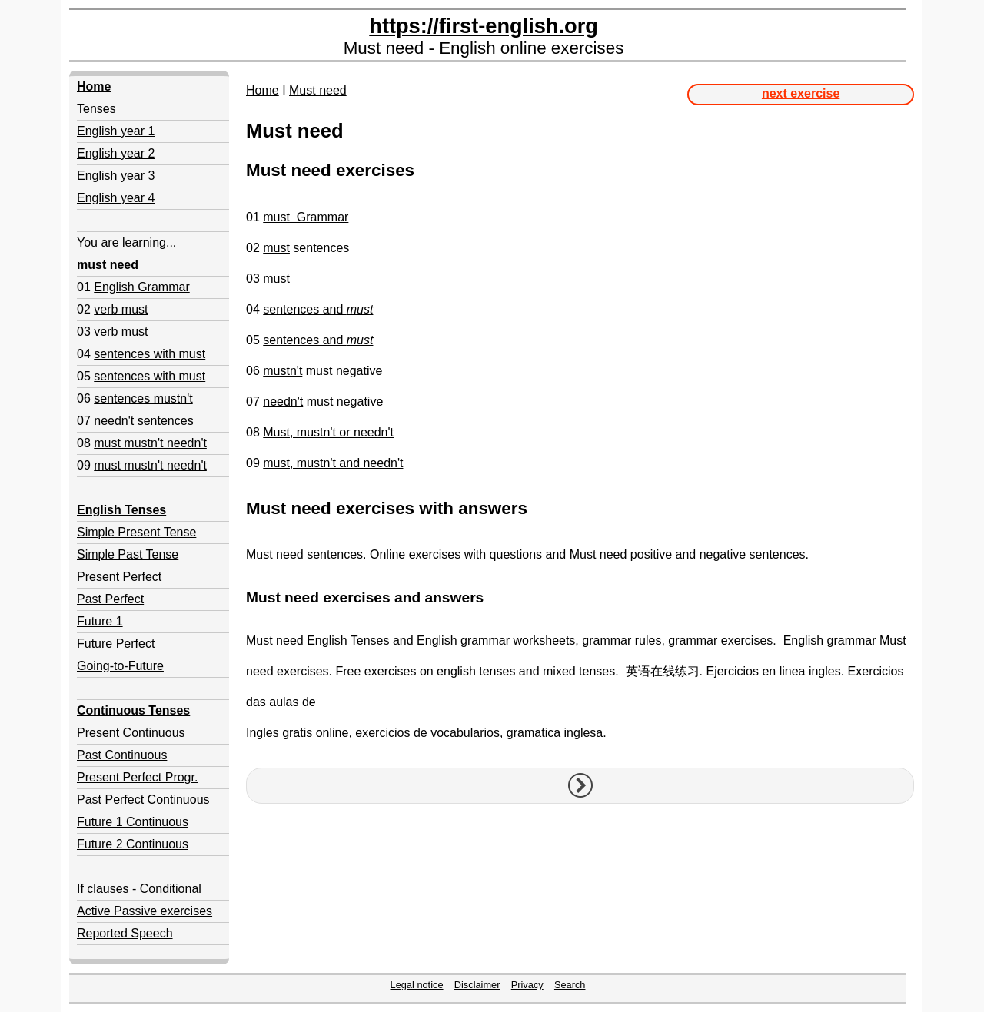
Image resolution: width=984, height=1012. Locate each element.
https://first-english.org (483, 26)
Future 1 (100, 621)
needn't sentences (143, 420)
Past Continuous (122, 754)
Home (262, 90)
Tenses (96, 108)
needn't (283, 401)
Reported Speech (125, 933)
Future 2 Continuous (132, 844)
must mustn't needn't (150, 443)
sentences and (318, 309)
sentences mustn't (143, 398)
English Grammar (141, 287)
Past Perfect (110, 599)
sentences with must (149, 353)
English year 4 (116, 197)
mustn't (282, 370)
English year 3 (116, 175)
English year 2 (116, 153)
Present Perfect (119, 576)
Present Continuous (131, 732)
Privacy (527, 984)
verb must (121, 309)
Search (570, 984)
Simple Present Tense (136, 532)
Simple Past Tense (127, 554)
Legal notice (417, 984)
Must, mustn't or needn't (328, 432)
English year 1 (116, 131)
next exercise (800, 93)
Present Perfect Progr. (137, 777)
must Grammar (305, 217)
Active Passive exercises (144, 910)
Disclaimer (477, 984)
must (276, 247)
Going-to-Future (120, 665)
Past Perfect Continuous (143, 799)
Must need (318, 90)
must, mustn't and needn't (333, 463)
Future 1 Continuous (132, 821)
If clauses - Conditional (139, 888)
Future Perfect (116, 643)
